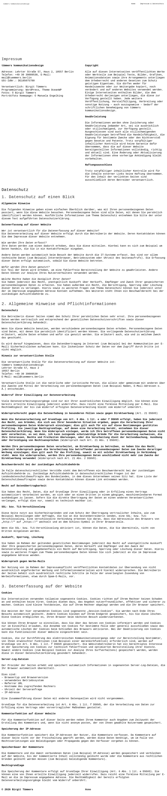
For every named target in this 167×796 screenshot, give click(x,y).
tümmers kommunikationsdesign (16, 4)
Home (88, 789)
